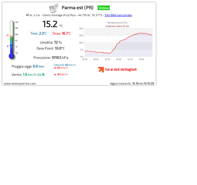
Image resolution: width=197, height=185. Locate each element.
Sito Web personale (118, 15)
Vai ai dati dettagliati (120, 69)
